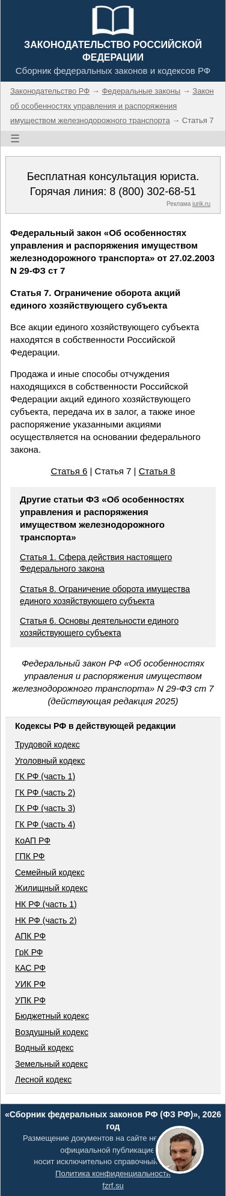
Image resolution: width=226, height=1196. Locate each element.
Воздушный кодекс (51, 1032)
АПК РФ (30, 936)
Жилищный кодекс (51, 888)
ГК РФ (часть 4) (45, 824)
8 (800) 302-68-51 (152, 192)
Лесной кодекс (43, 1079)
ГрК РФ (29, 952)
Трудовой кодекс (47, 744)
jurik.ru (201, 204)
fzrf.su (112, 1185)
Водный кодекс (44, 1048)
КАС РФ (30, 968)
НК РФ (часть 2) (46, 920)
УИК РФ (30, 984)
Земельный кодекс (51, 1064)
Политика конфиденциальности (113, 1173)
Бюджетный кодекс (52, 1016)
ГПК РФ (30, 856)
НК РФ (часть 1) (46, 904)
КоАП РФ (32, 840)
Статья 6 (68, 471)
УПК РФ (30, 1000)
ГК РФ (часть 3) (45, 808)
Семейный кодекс (50, 872)
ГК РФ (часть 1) (45, 776)
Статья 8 (157, 471)
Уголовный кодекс (50, 761)
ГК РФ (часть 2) (45, 792)
